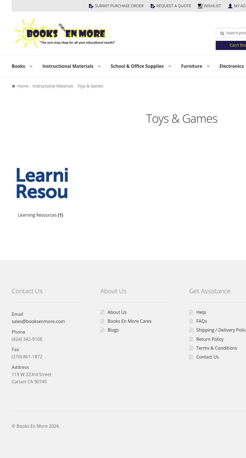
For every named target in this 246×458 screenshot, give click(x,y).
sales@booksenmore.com (38, 321)
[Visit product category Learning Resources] (40, 190)
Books (18, 66)
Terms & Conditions (216, 348)
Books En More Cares (129, 321)
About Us (117, 312)
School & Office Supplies (137, 66)
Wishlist (212, 5)
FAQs (201, 321)
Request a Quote (173, 5)
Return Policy (209, 339)
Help (201, 312)
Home (22, 86)
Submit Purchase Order (119, 5)
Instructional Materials (67, 66)
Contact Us (207, 357)
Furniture (191, 66)
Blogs (113, 330)
